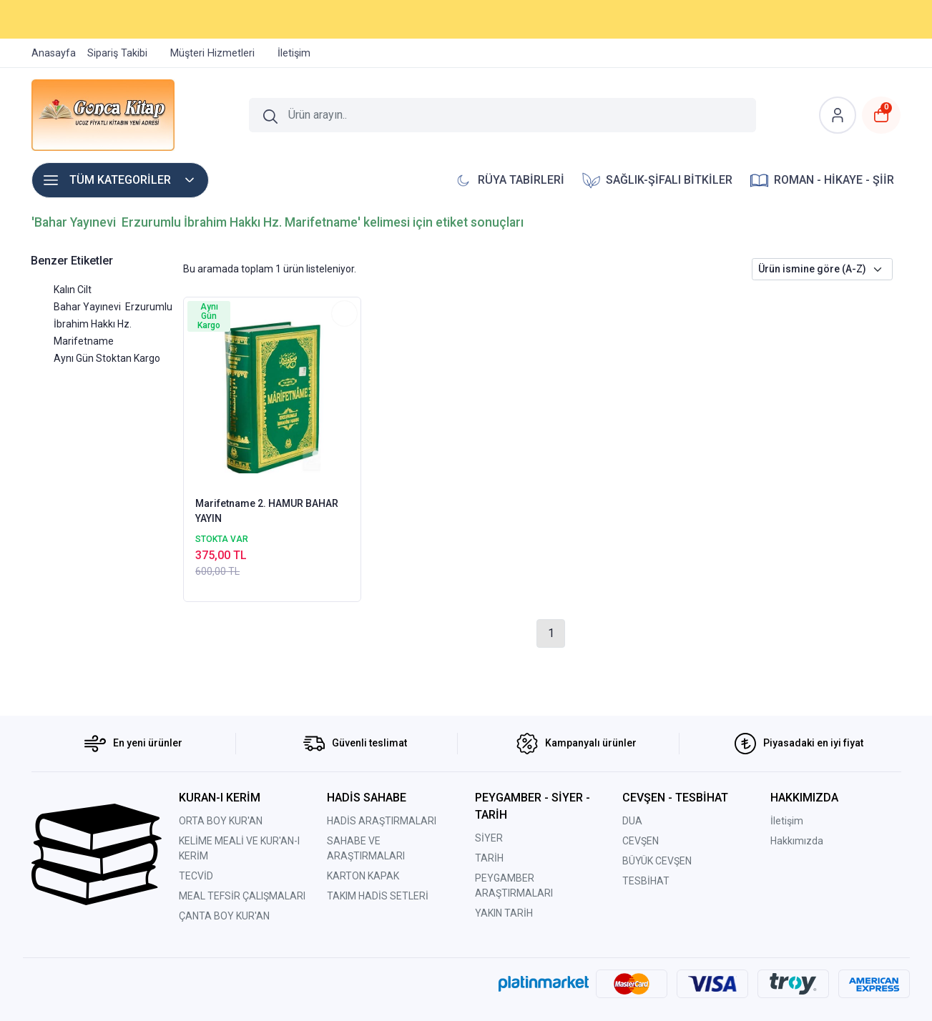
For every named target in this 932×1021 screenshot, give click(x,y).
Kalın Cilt (73, 289)
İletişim (786, 821)
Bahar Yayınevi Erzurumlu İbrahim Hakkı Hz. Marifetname (113, 324)
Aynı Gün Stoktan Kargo (107, 358)
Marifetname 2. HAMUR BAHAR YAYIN (266, 511)
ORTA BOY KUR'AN (221, 821)
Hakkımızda (796, 841)
